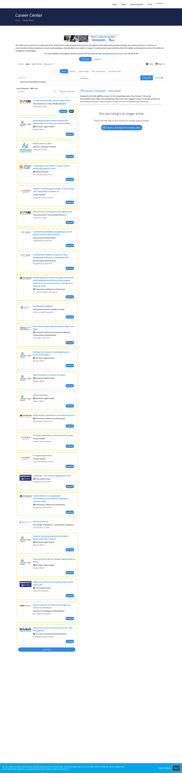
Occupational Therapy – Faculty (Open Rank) (51, 100)
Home (114, 4)
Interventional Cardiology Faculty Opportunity (52, 211)
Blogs (150, 4)
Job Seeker (85, 59)
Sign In (160, 63)
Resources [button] (47, 64)
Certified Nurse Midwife (43, 306)
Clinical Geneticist (40, 395)
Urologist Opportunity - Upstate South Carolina (53, 435)
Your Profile (36, 64)
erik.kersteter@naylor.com (109, 53)
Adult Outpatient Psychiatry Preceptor (49, 375)
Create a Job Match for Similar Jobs (121, 127)
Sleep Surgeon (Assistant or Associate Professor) (54, 415)
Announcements (136, 4)
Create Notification (67, 91)
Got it (176, 768)
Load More (47, 649)
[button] (159, 77)
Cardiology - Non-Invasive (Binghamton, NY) (51, 475)
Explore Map (83, 71)
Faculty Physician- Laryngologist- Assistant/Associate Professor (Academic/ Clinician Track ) (50, 498)
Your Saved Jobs (114, 71)
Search (64, 71)
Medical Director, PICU (42, 143)
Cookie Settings (164, 768)
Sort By (20, 91)
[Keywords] (48, 77)
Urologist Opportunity (42, 455)
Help (150, 63)
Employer (97, 59)
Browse (72, 71)
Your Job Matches (98, 71)
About (123, 4)
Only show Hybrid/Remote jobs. (33, 82)
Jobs (27, 64)
